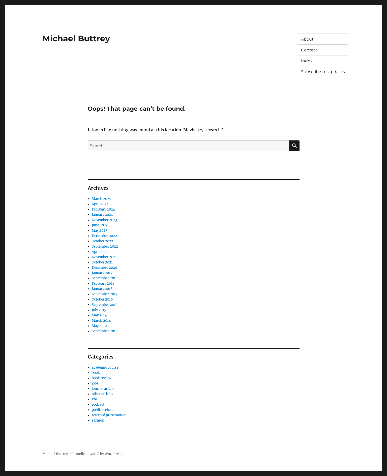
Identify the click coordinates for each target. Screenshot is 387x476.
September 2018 (104, 278)
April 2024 (100, 204)
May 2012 (99, 326)
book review (101, 378)
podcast (98, 404)
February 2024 (103, 209)
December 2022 (104, 236)
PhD (95, 399)
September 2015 (104, 305)
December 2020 (104, 267)
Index (307, 60)
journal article (103, 388)
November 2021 (104, 257)
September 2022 (105, 246)
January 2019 (102, 273)
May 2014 (99, 315)
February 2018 (103, 283)
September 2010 (104, 331)
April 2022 (100, 252)
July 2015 (99, 310)
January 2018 (102, 289)
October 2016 (102, 299)
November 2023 (104, 220)
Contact (309, 50)
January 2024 (102, 215)
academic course (105, 367)
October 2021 (102, 262)
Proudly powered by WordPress (97, 454)
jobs (95, 383)
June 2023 (100, 225)
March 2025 (101, 199)
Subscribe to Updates (323, 71)
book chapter (102, 373)
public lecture (102, 410)
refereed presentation (109, 415)
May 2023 (99, 230)
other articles (102, 394)
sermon (98, 420)
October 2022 (102, 241)
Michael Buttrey (76, 38)
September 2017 (104, 294)
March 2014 (101, 320)
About (307, 39)
